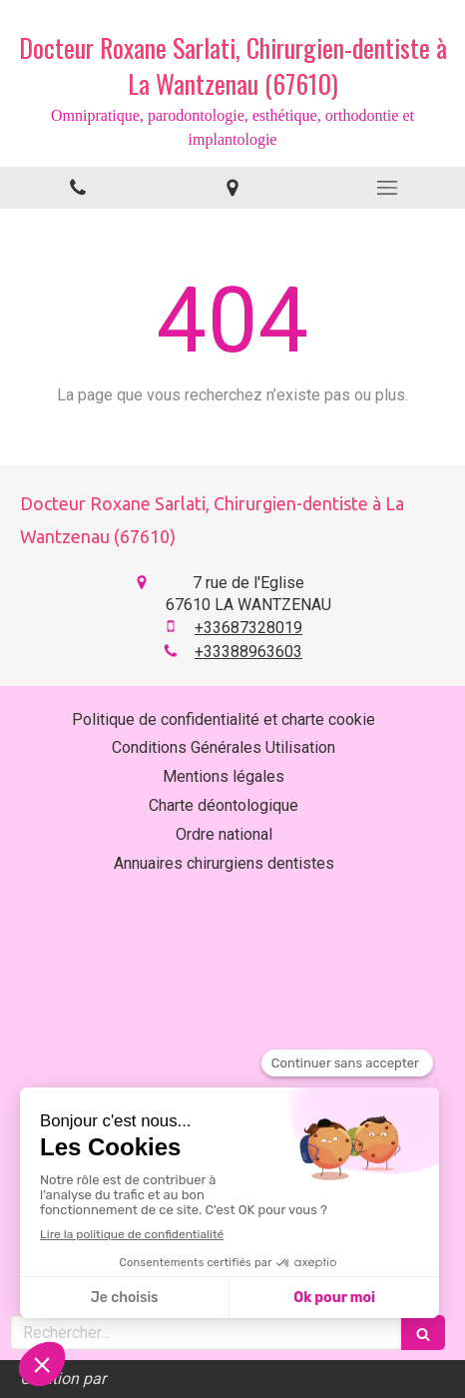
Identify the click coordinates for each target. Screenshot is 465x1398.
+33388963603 (248, 651)
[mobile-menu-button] (387, 188)
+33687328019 (248, 627)
